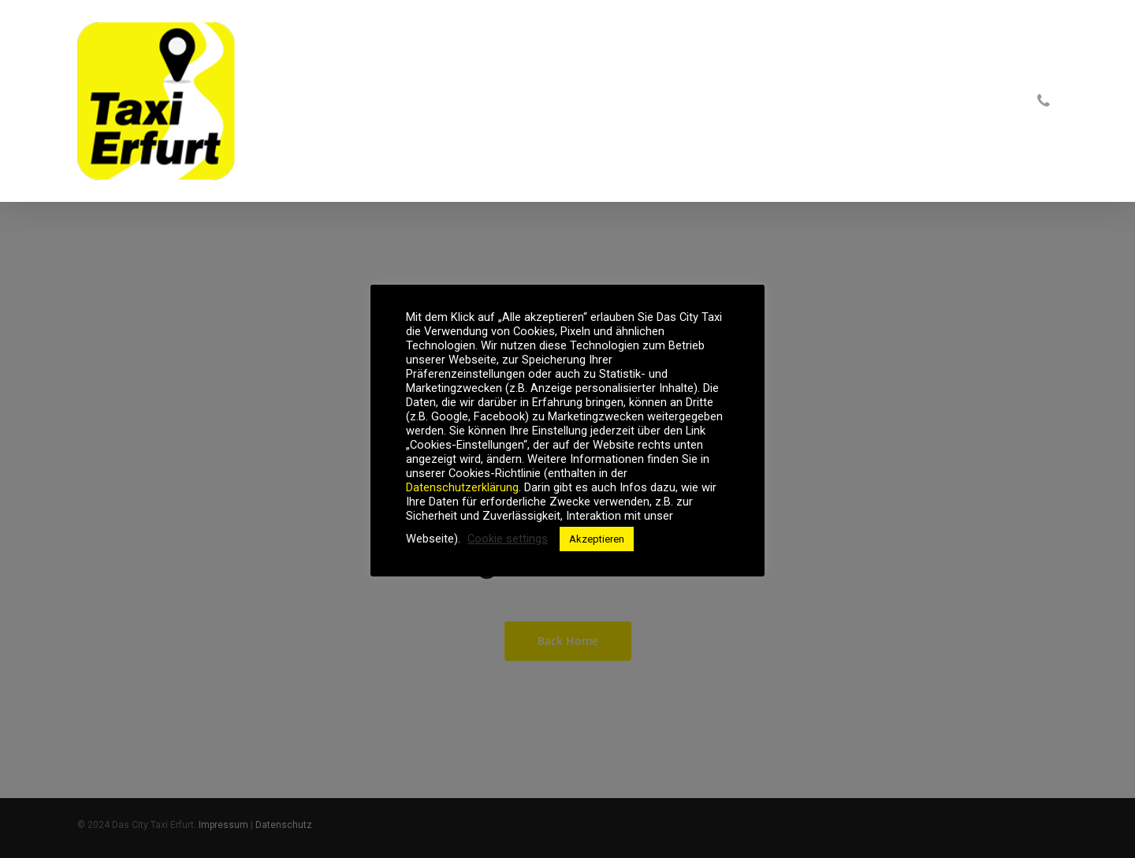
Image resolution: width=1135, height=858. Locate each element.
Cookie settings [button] (507, 539)
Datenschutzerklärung (462, 487)
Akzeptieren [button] (596, 539)
